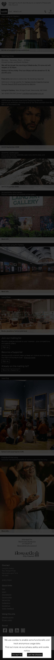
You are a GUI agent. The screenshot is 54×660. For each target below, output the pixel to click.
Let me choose (35, 654)
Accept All (17, 654)
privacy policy (31, 647)
